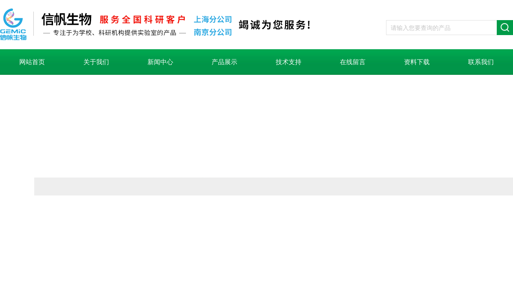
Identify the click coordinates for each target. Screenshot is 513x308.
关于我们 (96, 62)
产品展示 (224, 62)
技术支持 (288, 62)
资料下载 (417, 62)
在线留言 (353, 62)
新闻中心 (160, 62)
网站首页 (32, 62)
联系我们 (481, 62)
